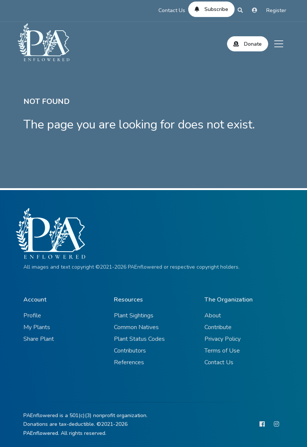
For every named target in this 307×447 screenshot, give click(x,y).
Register (276, 10)
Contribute (218, 327)
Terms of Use (222, 350)
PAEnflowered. (41, 433)
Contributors (130, 350)
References (129, 362)
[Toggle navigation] (278, 43)
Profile (32, 315)
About (212, 315)
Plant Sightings (134, 315)
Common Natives (136, 327)
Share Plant (38, 339)
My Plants (36, 327)
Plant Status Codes (139, 339)
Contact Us (171, 10)
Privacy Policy (222, 339)
